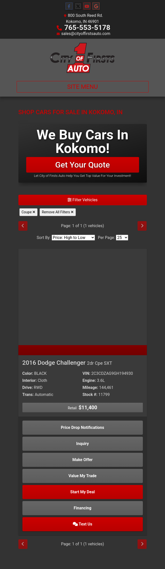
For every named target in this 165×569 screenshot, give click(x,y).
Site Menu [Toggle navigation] (82, 86)
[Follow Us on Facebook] (69, 6)
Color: (27, 373)
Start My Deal (82, 492)
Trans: (28, 394)
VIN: (86, 373)
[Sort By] (73, 237)
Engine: (89, 380)
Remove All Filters (58, 212)
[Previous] (22, 226)
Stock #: (90, 394)
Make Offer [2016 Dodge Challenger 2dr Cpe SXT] (82, 459)
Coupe (29, 212)
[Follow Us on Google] (96, 6)
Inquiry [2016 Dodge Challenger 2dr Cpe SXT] (82, 443)
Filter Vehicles (83, 199)
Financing (82, 508)
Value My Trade (82, 475)
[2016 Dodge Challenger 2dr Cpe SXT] (82, 296)
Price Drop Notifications (82, 427)
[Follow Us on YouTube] (86, 6)
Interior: (29, 380)
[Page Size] (122, 237)
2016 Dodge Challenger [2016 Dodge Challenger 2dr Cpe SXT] (67, 362)
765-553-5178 (87, 27)
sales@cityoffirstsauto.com (85, 33)
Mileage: (90, 387)
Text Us (82, 524)
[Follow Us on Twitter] (78, 6)
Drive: (27, 387)
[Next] (142, 226)
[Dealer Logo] (82, 58)
